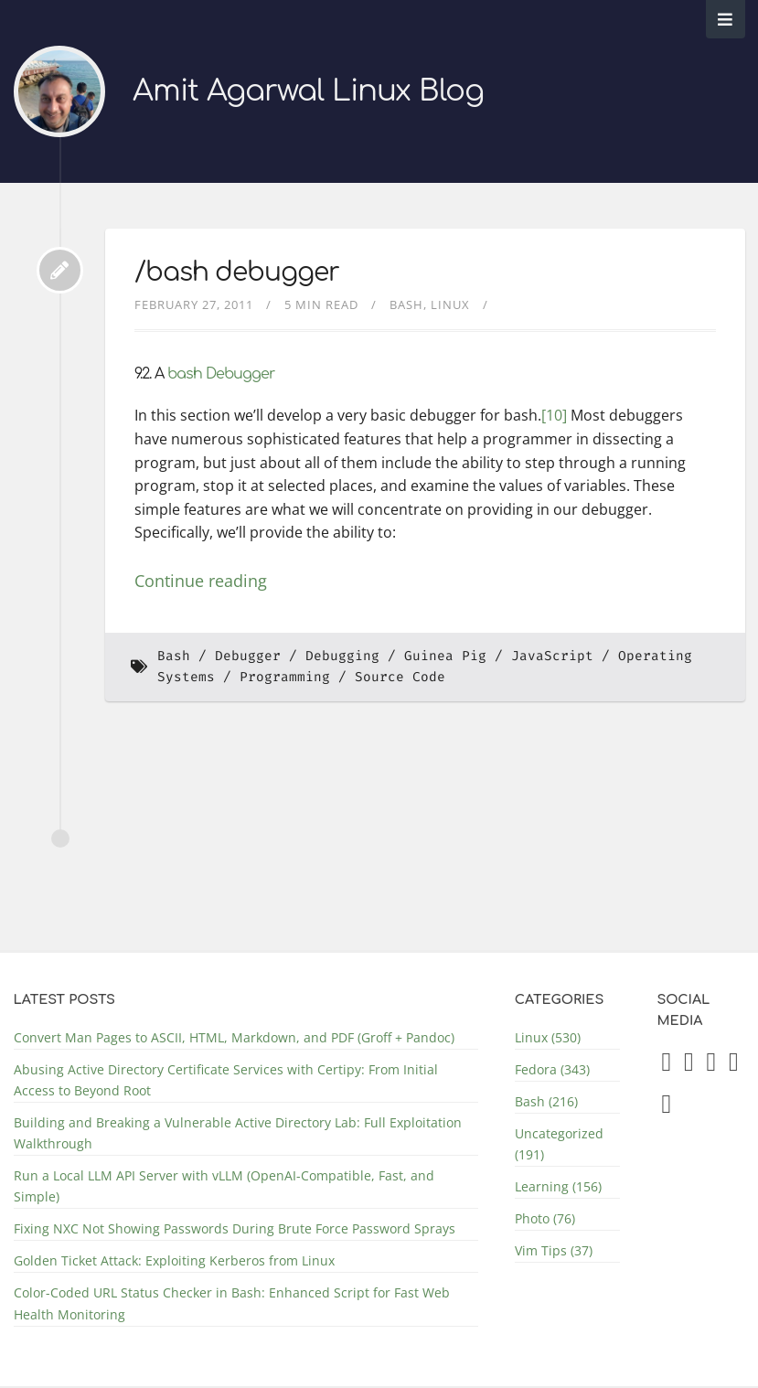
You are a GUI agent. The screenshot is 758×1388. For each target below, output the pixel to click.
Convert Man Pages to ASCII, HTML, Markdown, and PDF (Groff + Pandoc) (234, 1037)
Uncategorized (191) (559, 1144)
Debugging (342, 656)
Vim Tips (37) (554, 1250)
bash (184, 374)
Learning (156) (558, 1186)
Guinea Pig (445, 656)
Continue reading (200, 581)
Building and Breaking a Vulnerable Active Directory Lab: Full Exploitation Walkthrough (238, 1133)
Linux (450, 304)
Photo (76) (545, 1218)
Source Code (400, 677)
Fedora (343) (552, 1069)
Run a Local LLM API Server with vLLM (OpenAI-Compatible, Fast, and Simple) (224, 1186)
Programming (285, 677)
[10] (554, 415)
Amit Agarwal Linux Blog (308, 91)
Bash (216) (546, 1101)
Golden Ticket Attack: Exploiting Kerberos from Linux (174, 1260)
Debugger (240, 374)
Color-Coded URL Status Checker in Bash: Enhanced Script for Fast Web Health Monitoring (232, 1303)
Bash (406, 304)
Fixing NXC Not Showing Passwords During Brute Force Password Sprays (234, 1228)
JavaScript (552, 656)
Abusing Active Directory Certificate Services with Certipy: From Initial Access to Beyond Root (226, 1080)
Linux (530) (548, 1037)
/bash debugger (236, 272)
